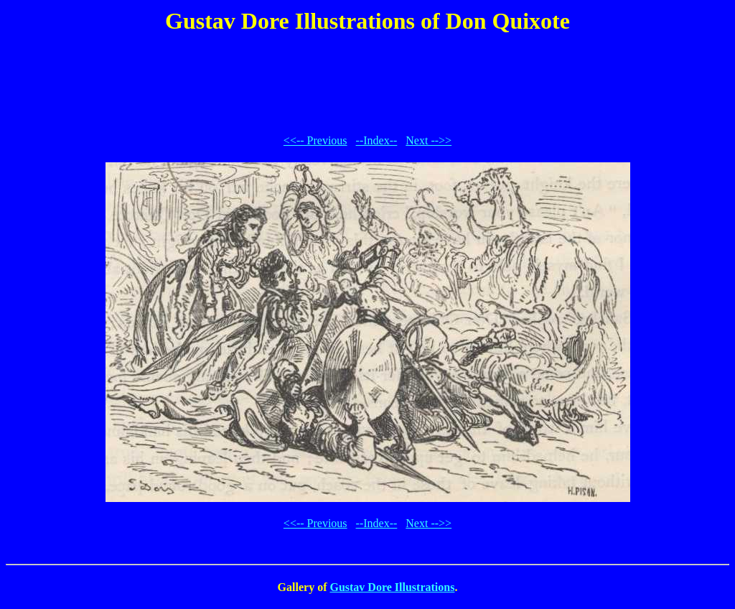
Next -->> (428, 140)
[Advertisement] (367, 82)
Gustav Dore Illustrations (391, 587)
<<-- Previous (315, 140)
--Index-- (377, 140)
